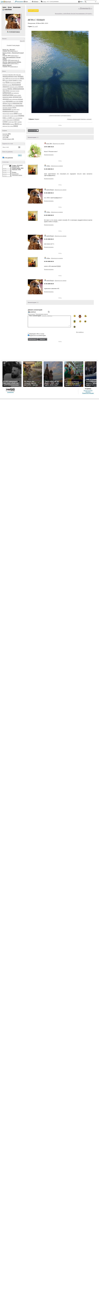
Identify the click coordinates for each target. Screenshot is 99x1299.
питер (14, 107)
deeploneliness (8, 76)
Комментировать (48, 154)
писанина (10, 107)
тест (15, 122)
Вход (26, 1)
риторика (5, 115)
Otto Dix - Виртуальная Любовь (12, 62)
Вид (81, 2)
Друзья (9, 7)
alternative (10, 74)
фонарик (12, 124)
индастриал (12, 90)
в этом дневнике (8, 157)
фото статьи (10, 126)
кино (12, 93)
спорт (13, 118)
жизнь (9, 89)
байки (20, 80)
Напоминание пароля (42, 314)
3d (3, 74)
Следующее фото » (65, 115)
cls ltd (17, 74)
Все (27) (22, 41)
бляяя (4, 82)
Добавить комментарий (73, 119)
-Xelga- (48, 166)
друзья (16, 86)
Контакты (88, 391)
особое (9, 106)
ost (7, 78)
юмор (15, 126)
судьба (9, 121)
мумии (14, 101)
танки (12, 121)
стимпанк (16, 120)
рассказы (16, 111)
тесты (4, 137)
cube (20, 74)
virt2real (7, 80)
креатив (5, 97)
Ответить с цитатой (85, 119)
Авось (44, 1)
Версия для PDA (88, 390)
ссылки (4, 119)
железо (20, 87)
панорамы (19, 106)
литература (16, 97)
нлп (17, 101)
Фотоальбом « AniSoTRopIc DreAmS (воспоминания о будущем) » (73, 13)
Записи (4, 7)
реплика (11, 113)
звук (4, 91)
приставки (13, 109)
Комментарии (16, 7)
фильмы (6, 124)
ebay (15, 76)
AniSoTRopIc (3, 9)
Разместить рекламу (88, 393)
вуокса (5, 85)
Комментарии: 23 (14, 60)
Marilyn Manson (7, 65)
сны (4, 118)
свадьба (16, 115)
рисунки (20, 113)
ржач (16, 113)
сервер (21, 115)
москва (4, 101)
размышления (8, 111)
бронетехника (13, 82)
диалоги (6, 87)
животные (5, 89)
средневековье (18, 118)
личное (6, 99)
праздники (7, 109)
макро (10, 99)
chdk (14, 74)
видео (19, 82)
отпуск (13, 105)
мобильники (15, 99)
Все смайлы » (80, 332)
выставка (9, 84)
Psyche (4, 135)
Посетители (15, 174)
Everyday (5, 134)
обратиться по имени (58, 143)
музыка (9, 101)
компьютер (16, 93)
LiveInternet (6, 2)
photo (9, 78)
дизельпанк (11, 86)
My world (35, 26)
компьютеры (8, 95)
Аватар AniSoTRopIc (13, 21)
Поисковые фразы (17, 175)
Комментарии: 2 (14, 51)
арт (18, 80)
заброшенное (18, 89)
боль (8, 82)
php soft (13, 78)
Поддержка (79, 2)
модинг (20, 99)
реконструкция (6, 113)
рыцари (12, 115)
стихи (5, 122)
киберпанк (7, 93)
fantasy (20, 76)
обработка (9, 103)
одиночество (17, 103)
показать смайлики (47, 315)
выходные (16, 85)
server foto (17, 78)
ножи (21, 101)
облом (5, 103)
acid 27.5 (6, 74)
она (4, 105)
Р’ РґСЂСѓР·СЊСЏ (14, 32)
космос (15, 95)
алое (10, 80)
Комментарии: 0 (14, 55)
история (17, 90)
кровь (10, 97)
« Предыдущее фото (54, 115)
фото (17, 124)
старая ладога (9, 119)
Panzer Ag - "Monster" (9, 49)
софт (10, 118)
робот (8, 115)
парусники (5, 107)
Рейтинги (36, 1)
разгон (17, 109)
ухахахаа (19, 121)
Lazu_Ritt (49, 143)
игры (7, 91)
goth (3, 78)
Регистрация (20, 1)
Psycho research (7, 139)
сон (7, 118)
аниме (14, 80)
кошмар (19, 95)
